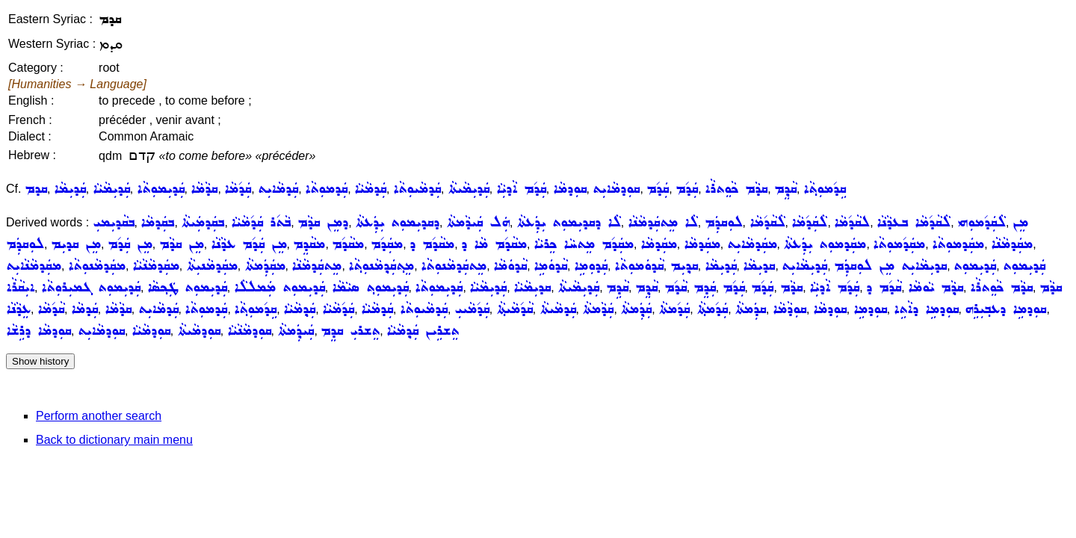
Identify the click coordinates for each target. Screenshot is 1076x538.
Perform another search (98, 415)
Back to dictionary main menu (114, 439)
